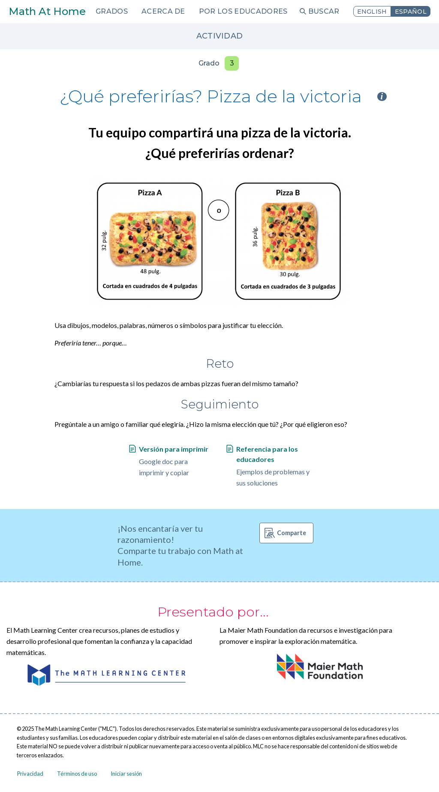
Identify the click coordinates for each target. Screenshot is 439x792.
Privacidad (30, 773)
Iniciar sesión (126, 773)
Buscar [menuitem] (324, 11)
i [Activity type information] (382, 96)
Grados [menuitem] (112, 11)
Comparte (291, 532)
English (372, 11)
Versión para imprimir (173, 449)
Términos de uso (77, 773)
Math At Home (47, 11)
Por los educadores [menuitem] (243, 11)
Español (411, 11)
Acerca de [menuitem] (163, 11)
